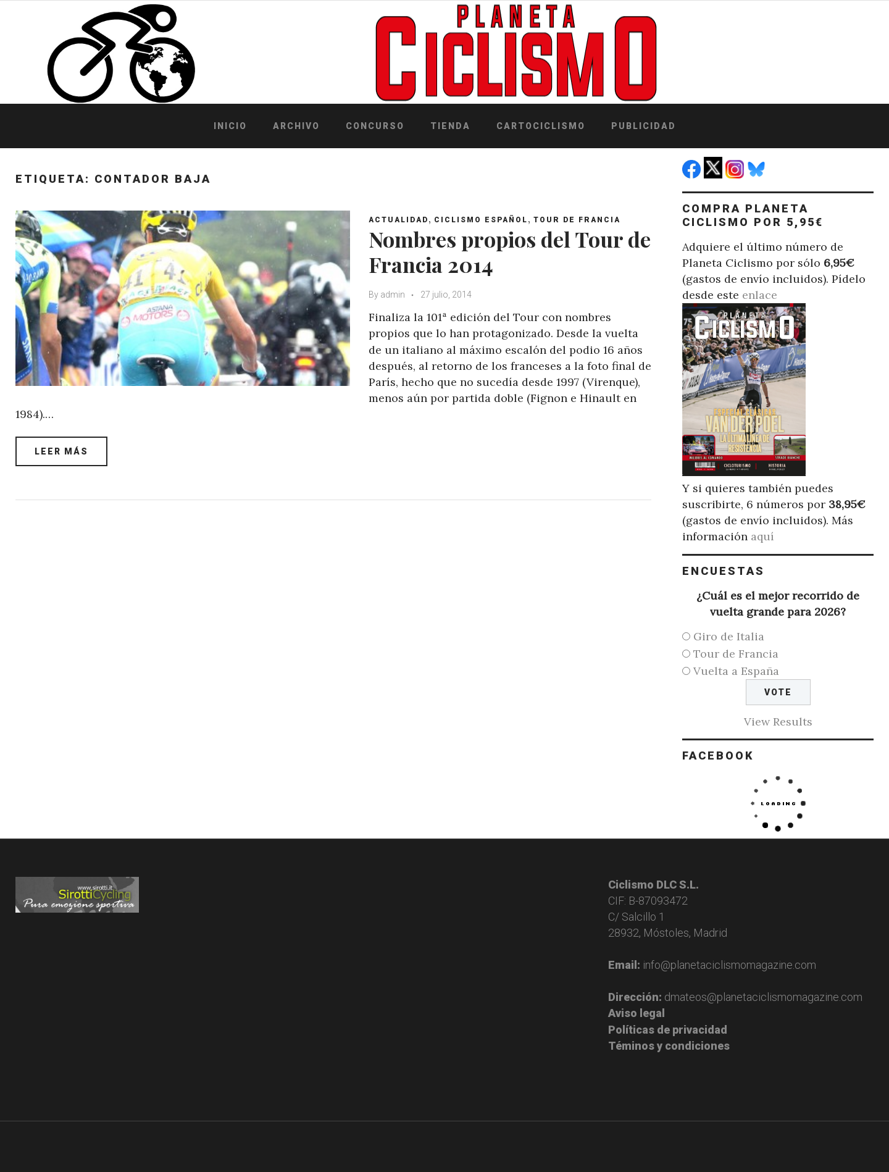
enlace (759, 295)
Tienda (450, 126)
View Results (778, 721)
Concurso (375, 126)
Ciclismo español (481, 220)
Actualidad (398, 220)
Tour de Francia (576, 220)
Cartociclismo (540, 126)
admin (392, 294)
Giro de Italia (728, 636)
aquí (762, 536)
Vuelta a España (736, 671)
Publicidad (643, 126)
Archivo (296, 126)
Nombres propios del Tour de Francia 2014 (510, 251)
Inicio (230, 126)
